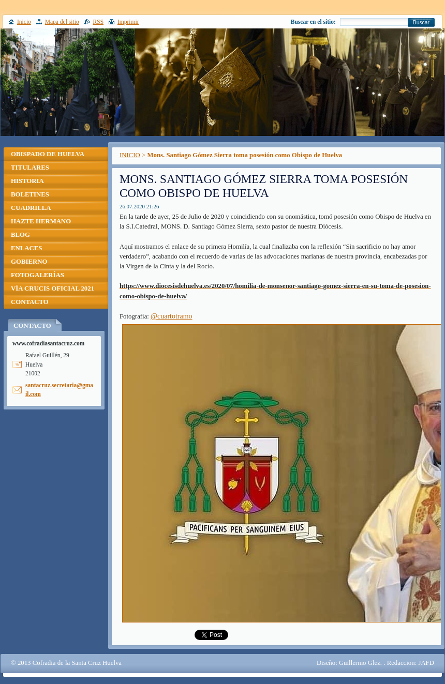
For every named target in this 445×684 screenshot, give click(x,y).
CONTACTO (30, 302)
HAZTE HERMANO (41, 221)
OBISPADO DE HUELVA (47, 154)
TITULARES (30, 167)
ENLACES (26, 248)
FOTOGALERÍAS (37, 275)
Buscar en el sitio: (313, 22)
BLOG (20, 234)
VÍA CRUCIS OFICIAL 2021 (52, 288)
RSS (98, 22)
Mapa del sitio (62, 22)
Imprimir (128, 22)
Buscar (421, 22)
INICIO (130, 155)
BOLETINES (30, 194)
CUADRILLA (31, 207)
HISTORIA (27, 181)
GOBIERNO (29, 261)
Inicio (24, 22)
